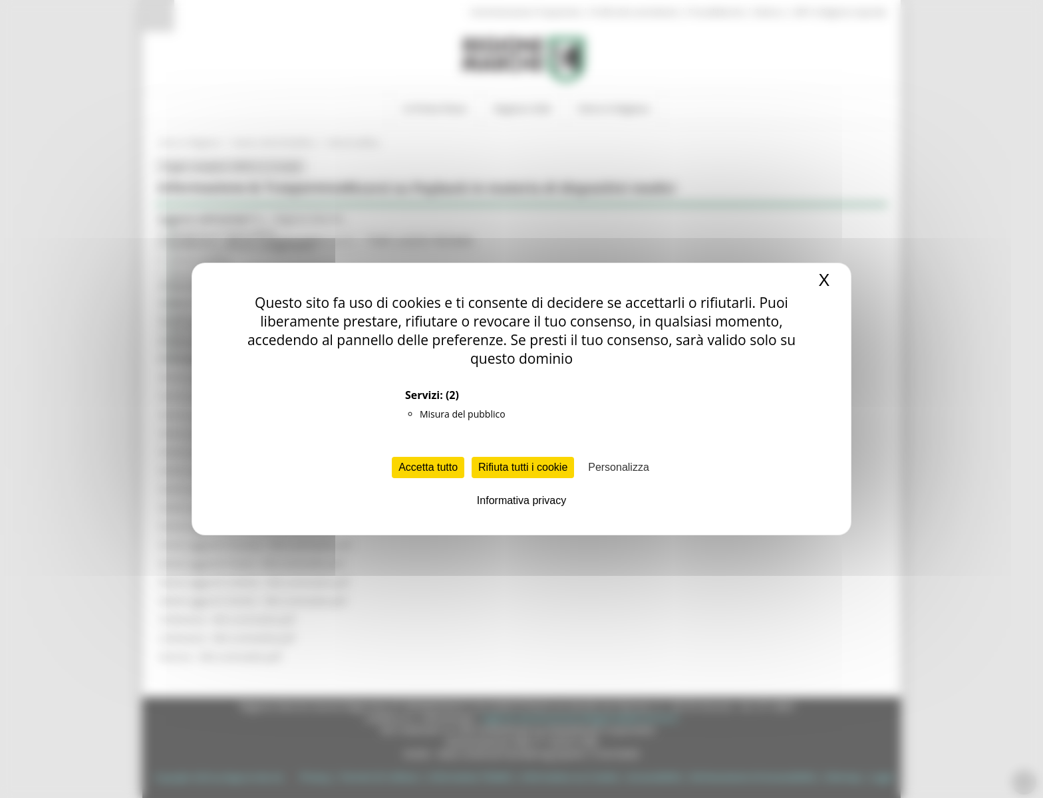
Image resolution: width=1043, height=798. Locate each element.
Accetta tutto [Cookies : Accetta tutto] (428, 467)
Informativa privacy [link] (521, 500)
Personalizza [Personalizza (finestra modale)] (618, 467)
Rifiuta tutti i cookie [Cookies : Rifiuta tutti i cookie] (522, 467)
